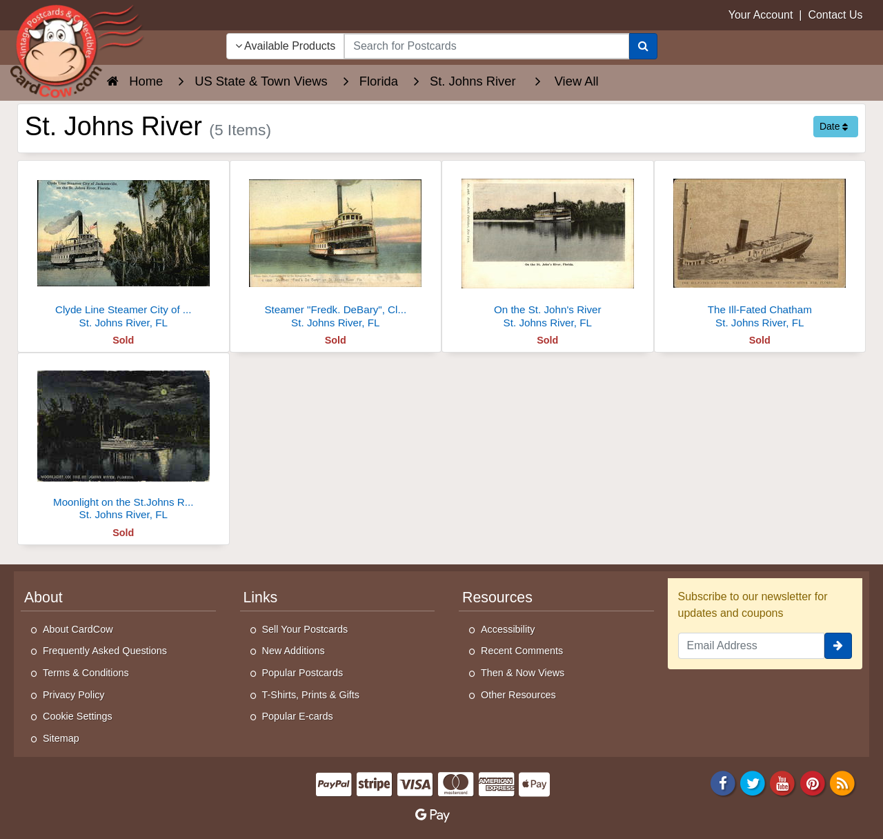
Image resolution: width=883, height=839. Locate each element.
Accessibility (508, 629)
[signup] (838, 646)
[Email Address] (751, 646)
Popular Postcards (303, 672)
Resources (497, 597)
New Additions (293, 650)
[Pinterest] (812, 783)
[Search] (643, 46)
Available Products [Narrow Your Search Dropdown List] (285, 46)
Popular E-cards (297, 716)
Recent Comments (522, 650)
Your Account (760, 15)
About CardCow (78, 629)
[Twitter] (752, 783)
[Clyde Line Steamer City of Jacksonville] (123, 248)
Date (834, 126)
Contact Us (835, 15)
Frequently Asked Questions (105, 650)
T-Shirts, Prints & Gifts (311, 694)
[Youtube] (782, 783)
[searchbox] (486, 46)
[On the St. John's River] (547, 248)
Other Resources (518, 694)
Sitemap (61, 738)
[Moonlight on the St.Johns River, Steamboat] (123, 440)
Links (261, 597)
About (43, 597)
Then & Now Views (522, 672)
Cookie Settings (77, 716)
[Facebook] (722, 783)
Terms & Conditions (86, 672)
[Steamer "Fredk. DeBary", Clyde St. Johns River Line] (336, 248)
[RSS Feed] (842, 783)
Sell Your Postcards (305, 629)
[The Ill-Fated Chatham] (760, 248)
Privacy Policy (74, 694)
